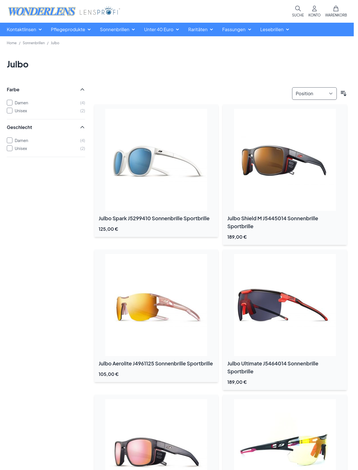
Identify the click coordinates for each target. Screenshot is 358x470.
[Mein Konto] (314, 11)
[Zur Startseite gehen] (64, 11)
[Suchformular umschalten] (298, 11)
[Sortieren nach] (314, 93)
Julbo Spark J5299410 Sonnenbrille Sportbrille (154, 218)
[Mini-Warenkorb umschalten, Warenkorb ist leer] (336, 11)
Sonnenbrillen (34, 43)
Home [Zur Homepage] (12, 43)
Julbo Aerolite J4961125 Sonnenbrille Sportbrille (156, 363)
